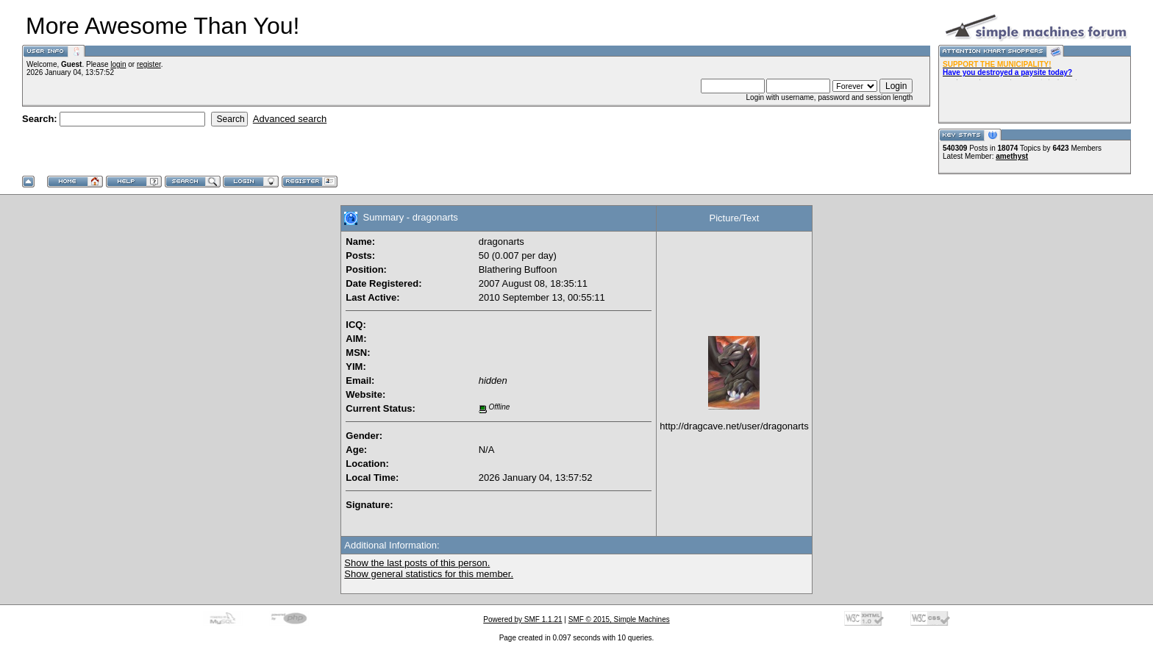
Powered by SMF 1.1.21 (522, 619)
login (118, 64)
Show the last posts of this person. (417, 562)
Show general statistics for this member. (428, 573)
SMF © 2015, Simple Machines (619, 619)
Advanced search (289, 118)
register (149, 64)
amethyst (1012, 156)
